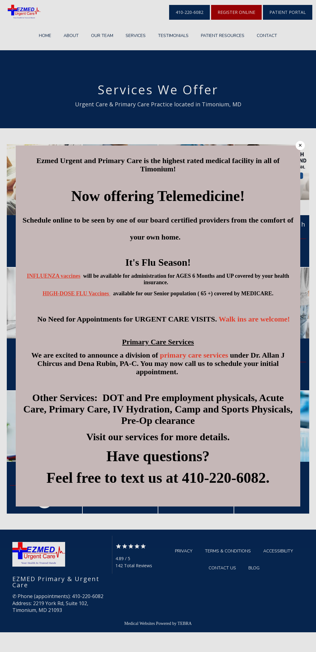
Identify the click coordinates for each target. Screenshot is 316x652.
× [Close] (300, 145)
